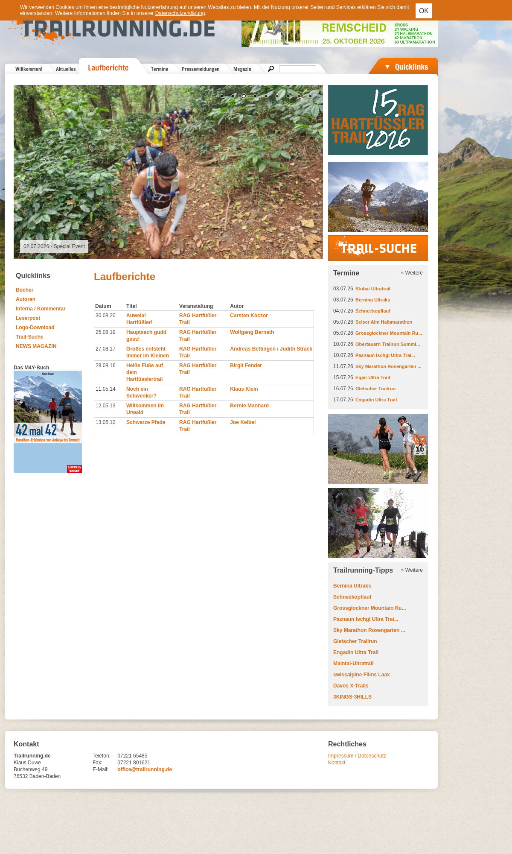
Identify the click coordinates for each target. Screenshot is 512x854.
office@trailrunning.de (144, 769)
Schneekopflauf (372, 310)
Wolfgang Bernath (252, 332)
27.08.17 (106, 349)
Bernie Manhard (249, 406)
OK (424, 11)
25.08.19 (106, 332)
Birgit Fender (246, 366)
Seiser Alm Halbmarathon (383, 322)
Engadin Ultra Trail (376, 399)
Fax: (97, 763)
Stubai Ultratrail (372, 288)
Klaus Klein (244, 389)
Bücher (24, 290)
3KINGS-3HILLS (352, 697)
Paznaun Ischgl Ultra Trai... (385, 355)
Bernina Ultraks (372, 299)
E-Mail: (100, 769)
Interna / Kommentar (41, 309)
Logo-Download (35, 327)
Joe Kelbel (243, 422)
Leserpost (28, 318)
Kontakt (337, 763)
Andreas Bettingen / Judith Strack (271, 349)
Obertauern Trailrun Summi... (387, 344)
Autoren (25, 299)
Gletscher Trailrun (375, 388)
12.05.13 (106, 406)
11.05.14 (106, 389)
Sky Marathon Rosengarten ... (388, 366)
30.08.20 (106, 316)
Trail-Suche (30, 337)
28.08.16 (106, 366)
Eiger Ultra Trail (372, 377)
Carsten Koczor (249, 316)
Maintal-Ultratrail (353, 664)
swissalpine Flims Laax (361, 675)
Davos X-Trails (351, 686)
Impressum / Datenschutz (357, 756)
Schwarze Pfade (145, 422)
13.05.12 (106, 422)
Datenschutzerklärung (180, 13)
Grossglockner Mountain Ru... (388, 333)
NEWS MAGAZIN (36, 346)
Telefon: (102, 756)
